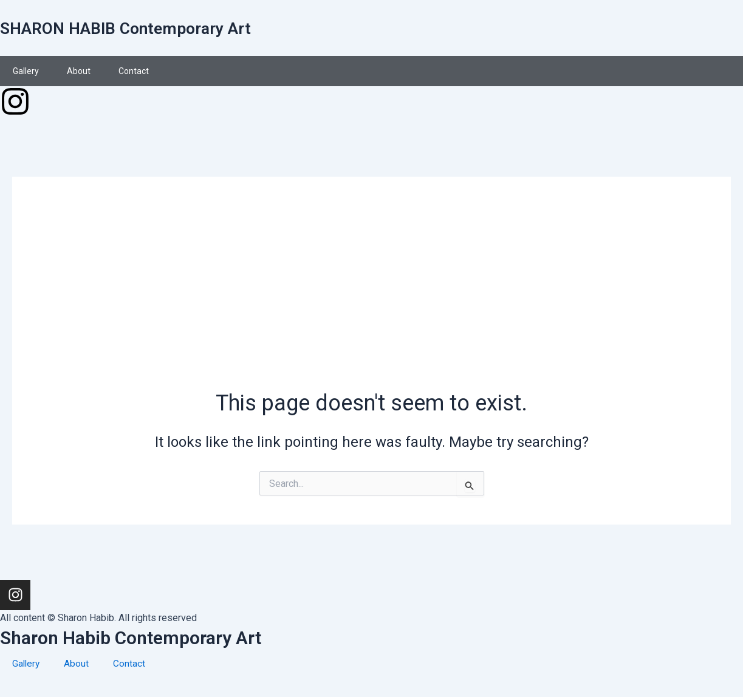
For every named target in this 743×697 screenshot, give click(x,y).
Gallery (26, 71)
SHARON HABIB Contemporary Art (140, 27)
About (79, 71)
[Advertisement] (371, 297)
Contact (133, 71)
